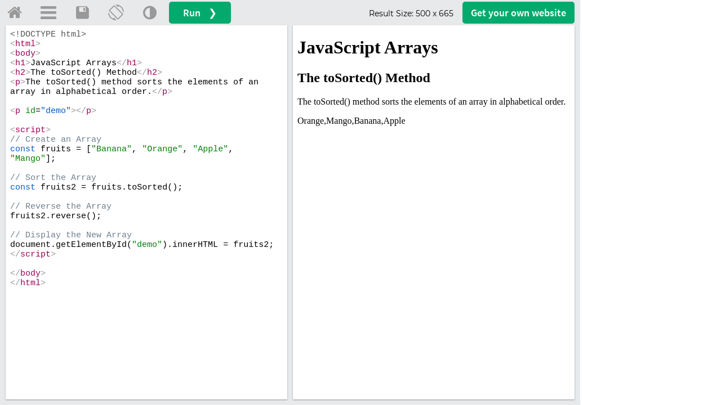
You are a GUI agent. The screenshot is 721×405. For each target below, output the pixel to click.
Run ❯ (200, 12)
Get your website (518, 12)
